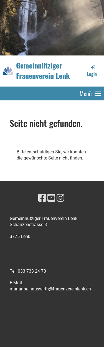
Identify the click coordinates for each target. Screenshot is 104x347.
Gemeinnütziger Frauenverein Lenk (43, 70)
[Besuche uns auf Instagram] (60, 198)
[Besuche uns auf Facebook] (42, 198)
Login (92, 70)
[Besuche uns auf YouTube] (51, 198)
